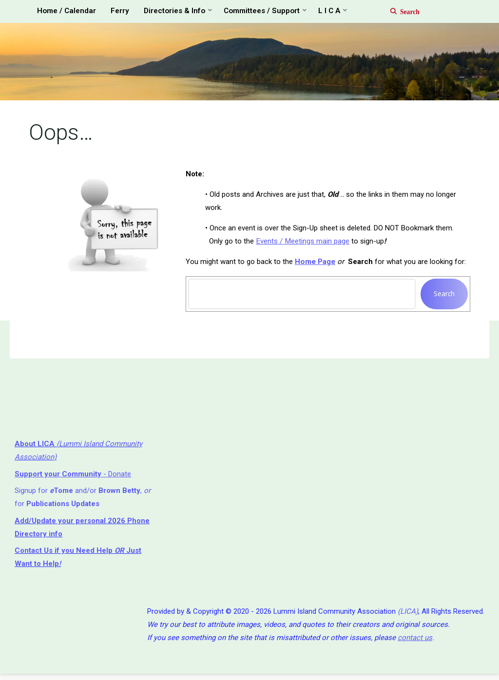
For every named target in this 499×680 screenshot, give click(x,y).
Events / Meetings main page (302, 243)
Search (443, 296)
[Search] (400, 11)
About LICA (36, 447)
